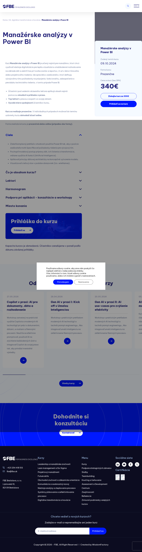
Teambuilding (88, 476)
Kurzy (84, 464)
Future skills (43, 476)
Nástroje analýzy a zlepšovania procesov (57, 488)
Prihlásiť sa (19, 230)
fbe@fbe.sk (12, 471)
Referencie (86, 496)
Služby (85, 472)
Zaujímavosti (88, 492)
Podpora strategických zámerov (97, 468)
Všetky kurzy (68, 383)
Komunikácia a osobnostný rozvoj (53, 484)
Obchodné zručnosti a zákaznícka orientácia (59, 480)
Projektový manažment (48, 472)
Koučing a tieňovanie (91, 480)
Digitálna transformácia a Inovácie (54, 500)
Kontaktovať (68, 433)
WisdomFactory (100, 544)
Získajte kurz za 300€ (118, 96)
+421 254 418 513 (15, 468)
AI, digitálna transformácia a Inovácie (24, 20)
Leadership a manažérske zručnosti (54, 464)
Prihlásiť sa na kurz (118, 104)
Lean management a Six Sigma (52, 468)
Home (5, 20)
